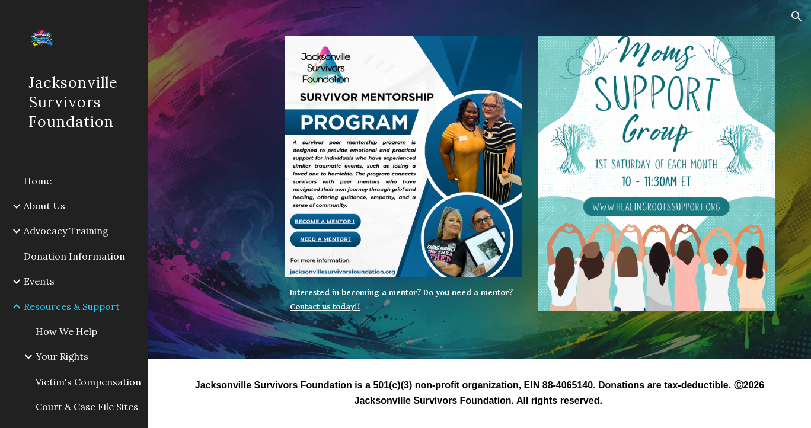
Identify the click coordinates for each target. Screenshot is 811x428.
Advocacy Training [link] (66, 231)
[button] (797, 16)
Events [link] (39, 281)
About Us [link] (44, 206)
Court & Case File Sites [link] (87, 407)
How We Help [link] (66, 331)
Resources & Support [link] (72, 306)
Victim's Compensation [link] (88, 382)
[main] (403, 300)
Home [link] (38, 181)
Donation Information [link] (74, 256)
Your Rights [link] (62, 356)
